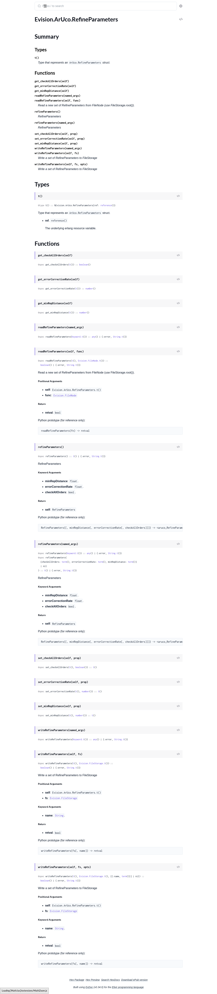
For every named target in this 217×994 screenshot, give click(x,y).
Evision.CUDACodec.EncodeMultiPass (25, 475)
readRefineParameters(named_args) (87, 95)
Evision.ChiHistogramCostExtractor (25, 572)
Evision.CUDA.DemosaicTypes (21, 282)
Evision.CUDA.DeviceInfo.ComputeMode (25, 296)
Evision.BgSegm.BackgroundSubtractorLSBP (25, 127)
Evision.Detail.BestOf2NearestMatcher (25, 784)
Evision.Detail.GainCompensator (23, 881)
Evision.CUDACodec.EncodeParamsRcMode (25, 480)
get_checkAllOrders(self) (81, 81)
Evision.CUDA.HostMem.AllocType (24, 364)
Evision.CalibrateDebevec (18, 557)
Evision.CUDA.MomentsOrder (21, 388)
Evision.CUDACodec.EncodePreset (24, 485)
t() (66, 57)
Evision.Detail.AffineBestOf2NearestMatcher (25, 779)
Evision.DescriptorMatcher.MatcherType (25, 765)
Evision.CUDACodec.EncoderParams (25, 509)
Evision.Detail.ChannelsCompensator (25, 842)
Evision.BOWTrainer (15, 64)
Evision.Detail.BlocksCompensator (24, 804)
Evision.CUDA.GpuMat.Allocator (23, 344)
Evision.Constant (13, 625)
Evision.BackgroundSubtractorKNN (24, 84)
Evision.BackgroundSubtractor (21, 79)
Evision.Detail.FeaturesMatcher (22, 876)
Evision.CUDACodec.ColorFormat (24, 460)
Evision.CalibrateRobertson (20, 562)
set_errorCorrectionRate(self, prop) (89, 138)
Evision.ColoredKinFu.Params (21, 605)
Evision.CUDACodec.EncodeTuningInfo (25, 499)
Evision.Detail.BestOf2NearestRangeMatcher (25, 789)
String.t (148, 336)
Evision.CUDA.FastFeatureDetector (25, 315)
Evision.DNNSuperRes (16, 741)
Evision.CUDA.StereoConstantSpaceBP (25, 417)
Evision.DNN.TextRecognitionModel (25, 736)
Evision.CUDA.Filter (15, 330)
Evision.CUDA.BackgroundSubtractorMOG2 (25, 233)
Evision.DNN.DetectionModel (21, 668)
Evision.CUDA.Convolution (19, 262)
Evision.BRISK (11, 69)
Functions (12, 38)
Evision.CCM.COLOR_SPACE (21, 185)
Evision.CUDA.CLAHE (16, 243)
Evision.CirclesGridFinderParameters (25, 576)
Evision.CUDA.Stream (16, 427)
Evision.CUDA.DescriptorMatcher (24, 286)
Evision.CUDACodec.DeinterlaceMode (25, 470)
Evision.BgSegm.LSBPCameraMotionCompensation (25, 142)
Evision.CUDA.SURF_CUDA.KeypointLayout (25, 402)
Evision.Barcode (12, 93)
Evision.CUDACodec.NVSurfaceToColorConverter (25, 518)
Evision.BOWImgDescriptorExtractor (25, 55)
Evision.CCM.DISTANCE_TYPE (22, 200)
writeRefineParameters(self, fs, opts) (90, 164)
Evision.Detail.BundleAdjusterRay (23, 828)
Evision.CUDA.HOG (15, 354)
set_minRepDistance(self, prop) (85, 143)
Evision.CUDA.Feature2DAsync (22, 320)
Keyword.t (107, 336)
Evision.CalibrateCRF (16, 552)
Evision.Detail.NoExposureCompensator (25, 920)
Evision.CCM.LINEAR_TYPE (20, 209)
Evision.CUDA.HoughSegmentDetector (25, 378)
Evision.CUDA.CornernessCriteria (24, 267)
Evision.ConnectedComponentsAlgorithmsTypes (25, 615)
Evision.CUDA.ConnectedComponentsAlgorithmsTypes (25, 258)
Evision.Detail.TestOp (16, 949)
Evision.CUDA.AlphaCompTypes (23, 224)
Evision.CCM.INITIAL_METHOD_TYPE (25, 204)
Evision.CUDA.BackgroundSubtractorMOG (25, 229)
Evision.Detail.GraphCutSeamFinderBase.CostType (25, 891)
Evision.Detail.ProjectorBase (20, 934)
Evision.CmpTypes (14, 586)
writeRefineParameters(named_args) (87, 148)
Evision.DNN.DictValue (17, 673)
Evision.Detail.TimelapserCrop (21, 958)
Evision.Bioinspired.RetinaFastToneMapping (25, 161)
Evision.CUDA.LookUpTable (20, 383)
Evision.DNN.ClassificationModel (23, 659)
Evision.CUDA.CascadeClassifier (23, 253)
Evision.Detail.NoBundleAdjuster (23, 915)
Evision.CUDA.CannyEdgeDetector (24, 248)
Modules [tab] (20, 16)
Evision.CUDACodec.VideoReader (24, 533)
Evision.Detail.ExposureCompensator (25, 866)
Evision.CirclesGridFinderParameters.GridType (25, 581)
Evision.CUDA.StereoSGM (19, 422)
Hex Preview (119, 979)
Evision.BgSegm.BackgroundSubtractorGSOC (25, 122)
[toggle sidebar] (49, 5)
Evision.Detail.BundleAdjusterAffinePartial (25, 818)
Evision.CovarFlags (14, 634)
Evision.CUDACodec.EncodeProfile (24, 489)
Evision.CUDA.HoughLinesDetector (25, 373)
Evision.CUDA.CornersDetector (22, 272)
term (93, 562)
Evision (8, 4)
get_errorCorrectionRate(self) (85, 86)
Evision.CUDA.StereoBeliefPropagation (25, 412)
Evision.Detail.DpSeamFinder (21, 852)
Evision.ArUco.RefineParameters (23, 24)
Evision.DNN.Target (15, 717)
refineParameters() (77, 111)
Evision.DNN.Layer (14, 692)
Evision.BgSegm (12, 108)
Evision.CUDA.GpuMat (17, 340)
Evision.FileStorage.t (122, 763)
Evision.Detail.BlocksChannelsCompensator (25, 799)
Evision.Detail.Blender (16, 794)
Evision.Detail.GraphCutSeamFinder (25, 886)
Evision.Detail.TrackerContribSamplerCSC (25, 963)
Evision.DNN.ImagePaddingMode (23, 683)
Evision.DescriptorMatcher (19, 760)
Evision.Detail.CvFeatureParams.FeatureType (25, 847)
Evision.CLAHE (12, 214)
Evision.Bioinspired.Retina (19, 156)
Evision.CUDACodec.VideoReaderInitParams (25, 538)
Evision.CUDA (11, 219)
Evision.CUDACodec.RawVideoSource (25, 523)
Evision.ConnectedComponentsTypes (25, 620)
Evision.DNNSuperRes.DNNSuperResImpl (25, 746)
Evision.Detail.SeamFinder (19, 939)
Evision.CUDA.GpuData (17, 335)
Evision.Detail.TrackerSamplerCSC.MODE (25, 973)
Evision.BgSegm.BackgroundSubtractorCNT (25, 113)
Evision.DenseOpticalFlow (19, 755)
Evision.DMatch (12, 644)
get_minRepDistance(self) (81, 90)
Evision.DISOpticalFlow (17, 639)
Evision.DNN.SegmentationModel (23, 707)
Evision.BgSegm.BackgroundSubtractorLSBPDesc (25, 132)
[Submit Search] (68, 6)
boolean (113, 264)
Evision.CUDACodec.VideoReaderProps (25, 543)
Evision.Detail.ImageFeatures (20, 900)
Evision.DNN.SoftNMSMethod (21, 712)
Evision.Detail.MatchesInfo (19, 905)
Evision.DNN (11, 649)
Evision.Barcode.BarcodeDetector (23, 98)
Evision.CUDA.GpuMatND (19, 349)
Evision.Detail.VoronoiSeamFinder (24, 978)
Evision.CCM (11, 175)
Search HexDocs (137, 979)
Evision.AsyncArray (15, 45)
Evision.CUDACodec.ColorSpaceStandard (25, 465)
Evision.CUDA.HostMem (18, 359)
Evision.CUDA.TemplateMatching (23, 436)
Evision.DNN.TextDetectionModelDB (25, 726)
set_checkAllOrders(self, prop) (85, 133)
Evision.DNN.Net (13, 702)
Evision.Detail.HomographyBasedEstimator (25, 895)
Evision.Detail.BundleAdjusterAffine (25, 813)
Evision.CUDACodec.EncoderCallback (25, 504)
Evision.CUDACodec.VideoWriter (23, 547)
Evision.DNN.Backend (16, 654)
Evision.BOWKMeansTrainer (20, 59)
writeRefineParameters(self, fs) (86, 153)
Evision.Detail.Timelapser (18, 953)
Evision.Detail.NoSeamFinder (21, 924)
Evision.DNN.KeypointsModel (21, 688)
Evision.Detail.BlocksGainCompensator (25, 808)
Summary (11, 30)
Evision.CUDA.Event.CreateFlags (23, 311)
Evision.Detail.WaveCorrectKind (22, 982)
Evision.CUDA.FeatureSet (18, 325)
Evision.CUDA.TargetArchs (19, 431)
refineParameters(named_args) (84, 122)
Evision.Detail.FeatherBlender (21, 871)
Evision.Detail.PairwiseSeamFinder (24, 929)
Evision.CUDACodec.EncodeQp (22, 494)
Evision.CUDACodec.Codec (20, 456)
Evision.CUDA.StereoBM (18, 407)
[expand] (50, 24)
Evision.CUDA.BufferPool (18, 238)
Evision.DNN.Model (15, 697)
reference (135, 205)
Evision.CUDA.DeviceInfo (18, 291)
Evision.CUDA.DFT (14, 277)
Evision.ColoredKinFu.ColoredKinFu (25, 601)
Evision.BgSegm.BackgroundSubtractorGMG (25, 117)
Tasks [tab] (36, 16)
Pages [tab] (6, 16)
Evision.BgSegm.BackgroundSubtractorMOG (25, 137)
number (119, 288)
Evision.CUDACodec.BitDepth (21, 446)
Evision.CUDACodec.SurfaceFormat (25, 528)
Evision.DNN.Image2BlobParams (23, 678)
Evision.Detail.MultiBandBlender (23, 910)
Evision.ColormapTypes (17, 610)
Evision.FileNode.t (119, 360)
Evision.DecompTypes (16, 750)
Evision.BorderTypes (15, 171)
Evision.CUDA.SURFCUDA (19, 398)
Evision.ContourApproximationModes (25, 630)
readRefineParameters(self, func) (87, 100)
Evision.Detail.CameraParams (21, 837)
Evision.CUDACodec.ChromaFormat (25, 451)
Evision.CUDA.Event (15, 306)
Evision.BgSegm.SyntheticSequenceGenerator (25, 146)
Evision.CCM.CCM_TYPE (18, 180)
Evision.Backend (13, 74)
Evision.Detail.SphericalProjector (23, 944)
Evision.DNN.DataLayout (18, 663)
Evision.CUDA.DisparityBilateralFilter (25, 301)
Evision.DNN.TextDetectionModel (23, 721)
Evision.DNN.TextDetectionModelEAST (25, 731)
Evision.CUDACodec (15, 441)
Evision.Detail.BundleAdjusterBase (24, 823)
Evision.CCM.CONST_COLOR (21, 190)
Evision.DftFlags (13, 987)
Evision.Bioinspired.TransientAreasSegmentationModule (25, 166)
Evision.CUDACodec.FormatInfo (23, 514)
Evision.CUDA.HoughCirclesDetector (25, 369)
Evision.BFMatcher (14, 50)
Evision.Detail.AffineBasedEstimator (25, 775)
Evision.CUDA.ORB (15, 393)
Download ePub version (161, 979)
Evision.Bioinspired (14, 151)
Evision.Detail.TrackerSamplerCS (22, 968)
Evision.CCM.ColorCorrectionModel (25, 195)
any (123, 336)
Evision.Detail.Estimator (17, 862)
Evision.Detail (11, 770)
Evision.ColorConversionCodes (22, 591)
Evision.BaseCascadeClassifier (21, 103)
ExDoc (116, 987)
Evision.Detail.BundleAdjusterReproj (25, 833)
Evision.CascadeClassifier (18, 567)
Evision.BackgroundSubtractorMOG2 (25, 88)
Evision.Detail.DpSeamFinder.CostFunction (25, 857)
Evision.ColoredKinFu (16, 596)
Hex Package (103, 979)
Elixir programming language (154, 987)
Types (9, 34)
